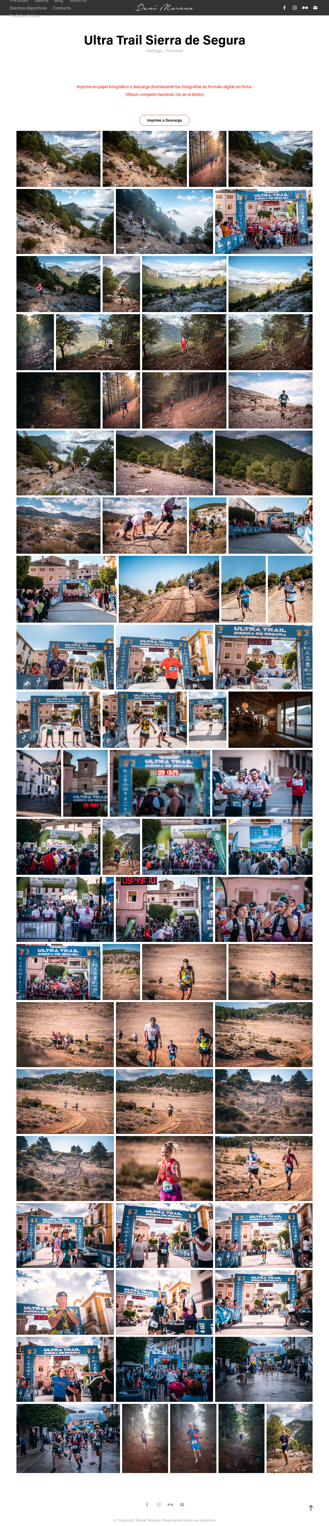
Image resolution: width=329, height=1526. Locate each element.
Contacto (62, 8)
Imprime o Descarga (164, 120)
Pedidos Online (24, 15)
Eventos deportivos (28, 8)
